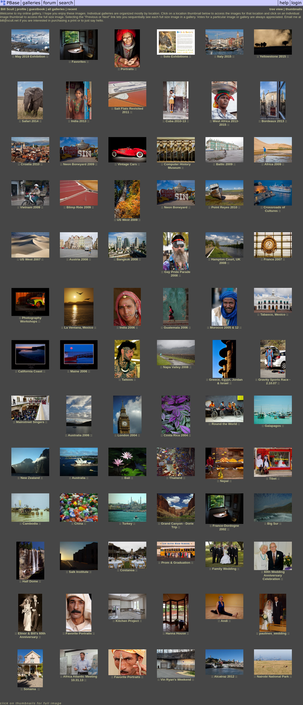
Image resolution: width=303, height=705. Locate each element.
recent (72, 9)
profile (21, 9)
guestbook (37, 9)
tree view (276, 9)
